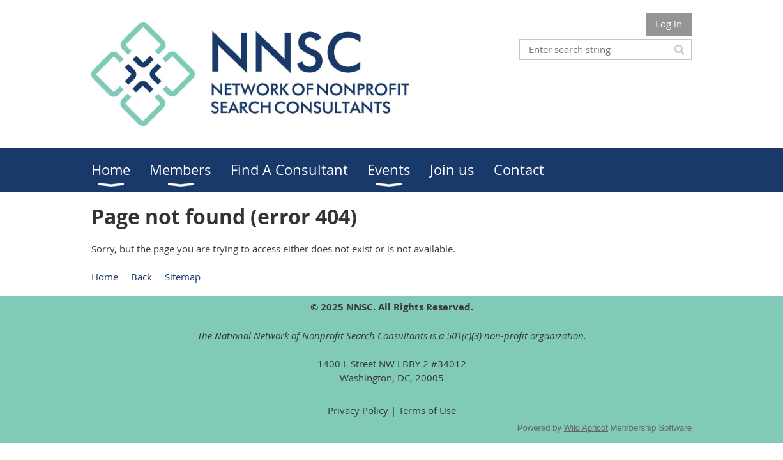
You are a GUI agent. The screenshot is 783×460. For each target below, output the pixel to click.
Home (104, 276)
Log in (668, 23)
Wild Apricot (586, 428)
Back (141, 276)
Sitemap (183, 276)
